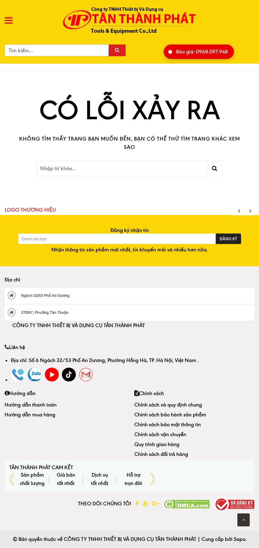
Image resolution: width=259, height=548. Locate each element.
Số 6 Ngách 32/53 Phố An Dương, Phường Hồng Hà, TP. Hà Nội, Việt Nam (113, 360)
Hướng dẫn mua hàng (30, 414)
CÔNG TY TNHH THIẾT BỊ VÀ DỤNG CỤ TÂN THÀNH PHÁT (78, 325)
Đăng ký (228, 238)
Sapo (239, 539)
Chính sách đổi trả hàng (161, 454)
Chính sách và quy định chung (168, 405)
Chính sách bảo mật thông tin (167, 424)
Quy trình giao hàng (156, 444)
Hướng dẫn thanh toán (31, 405)
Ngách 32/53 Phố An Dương (39, 295)
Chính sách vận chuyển (160, 434)
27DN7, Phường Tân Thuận (38, 312)
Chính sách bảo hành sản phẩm (170, 414)
